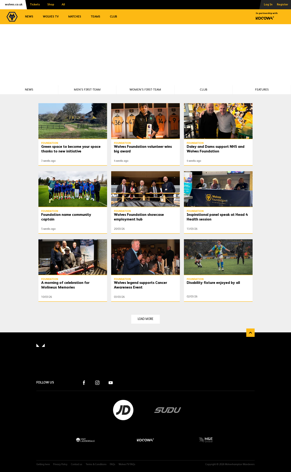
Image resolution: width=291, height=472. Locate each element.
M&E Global (205, 440)
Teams (95, 16)
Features (262, 89)
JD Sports (123, 410)
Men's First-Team (87, 89)
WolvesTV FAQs (127, 464)
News (29, 16)
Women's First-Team (145, 89)
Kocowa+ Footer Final (145, 440)
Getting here (43, 464)
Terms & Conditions (96, 464)
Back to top (250, 332)
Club (113, 16)
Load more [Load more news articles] (145, 319)
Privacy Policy (60, 464)
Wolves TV (51, 16)
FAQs (112, 464)
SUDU (167, 410)
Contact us (76, 464)
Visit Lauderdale (85, 440)
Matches (74, 16)
